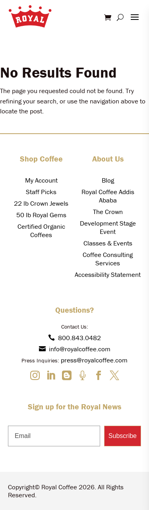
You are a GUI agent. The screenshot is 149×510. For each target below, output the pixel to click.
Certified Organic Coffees (41, 230)
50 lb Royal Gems (41, 214)
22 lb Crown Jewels (41, 203)
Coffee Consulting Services (108, 258)
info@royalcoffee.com (74, 349)
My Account (41, 180)
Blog (108, 180)
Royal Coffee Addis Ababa (107, 195)
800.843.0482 (74, 338)
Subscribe (122, 435)
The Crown (108, 211)
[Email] (54, 436)
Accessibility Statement (108, 274)
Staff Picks (41, 191)
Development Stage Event (108, 227)
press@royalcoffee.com (94, 360)
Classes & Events (107, 243)
